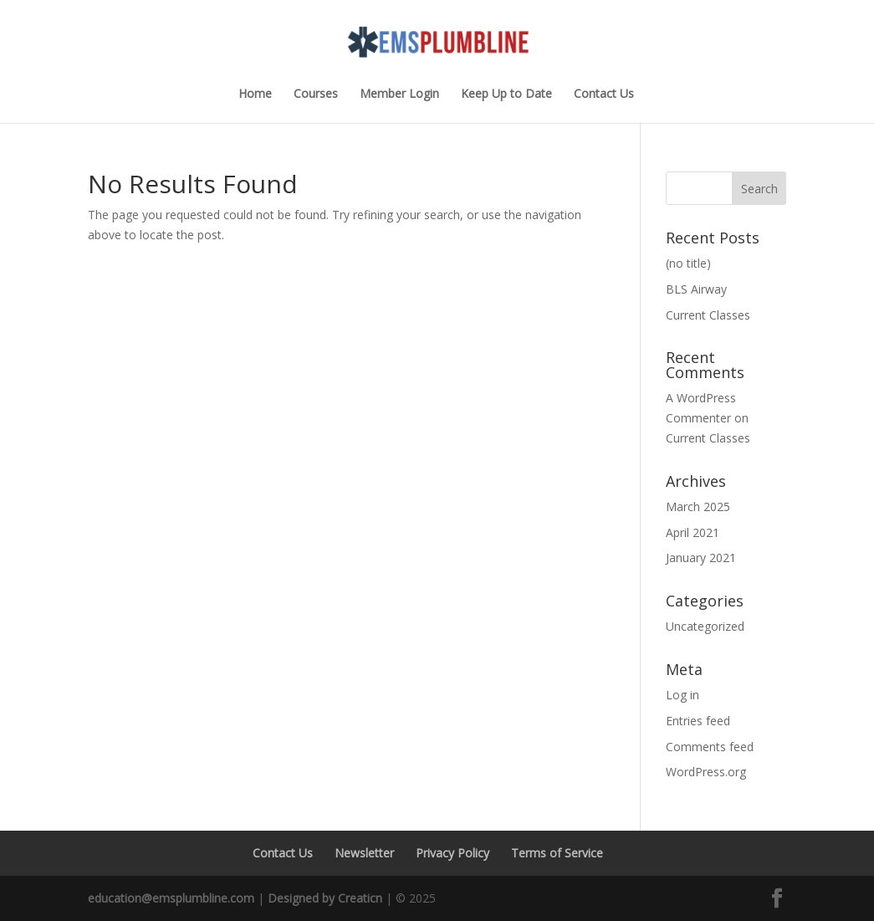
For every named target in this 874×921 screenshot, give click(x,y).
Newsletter (364, 853)
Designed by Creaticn (325, 898)
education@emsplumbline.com (171, 898)
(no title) (688, 263)
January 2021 (701, 557)
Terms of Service (557, 853)
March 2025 (698, 506)
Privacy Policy (452, 853)
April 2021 (692, 532)
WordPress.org (706, 772)
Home (255, 94)
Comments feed (710, 747)
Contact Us (604, 94)
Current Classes (708, 315)
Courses (316, 94)
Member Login (399, 94)
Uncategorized (705, 626)
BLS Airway (696, 289)
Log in (682, 695)
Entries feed (698, 721)
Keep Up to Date (506, 94)
